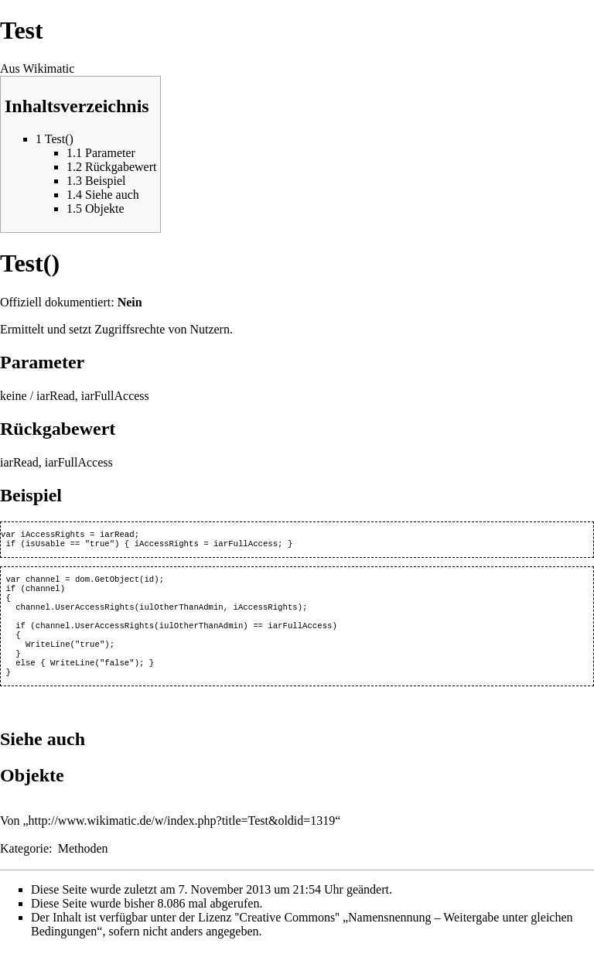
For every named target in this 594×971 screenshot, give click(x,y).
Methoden (83, 868)
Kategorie (24, 868)
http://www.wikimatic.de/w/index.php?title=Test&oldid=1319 (182, 840)
